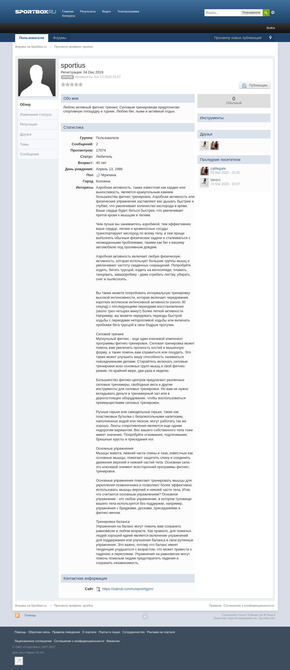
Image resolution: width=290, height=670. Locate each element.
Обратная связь (39, 632)
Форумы (59, 38)
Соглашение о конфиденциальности (249, 605)
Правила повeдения (66, 632)
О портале (89, 632)
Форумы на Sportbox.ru (31, 605)
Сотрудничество (133, 632)
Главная (68, 11)
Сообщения (29, 154)
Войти (271, 28)
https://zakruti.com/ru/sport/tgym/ (128, 589)
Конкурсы (68, 15)
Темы (24, 144)
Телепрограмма (128, 11)
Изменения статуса (35, 114)
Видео (106, 11)
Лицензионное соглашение (33, 641)
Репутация (28, 124)
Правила (215, 605)
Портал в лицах (109, 632)
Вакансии (112, 641)
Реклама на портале (161, 632)
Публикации (254, 85)
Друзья (25, 134)
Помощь (30, 615)
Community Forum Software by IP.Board (248, 615)
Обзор (25, 104)
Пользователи (31, 38)
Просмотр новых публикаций (237, 38)
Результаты (88, 11)
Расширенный (273, 12)
